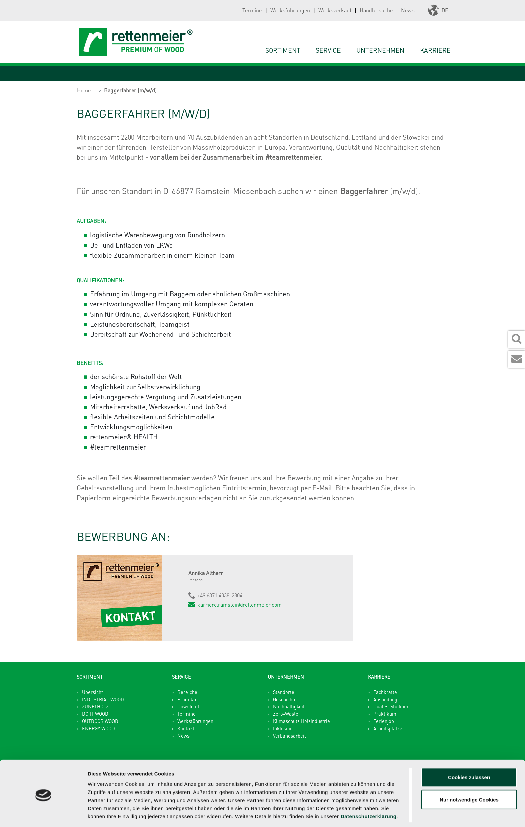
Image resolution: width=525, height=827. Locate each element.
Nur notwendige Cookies (469, 775)
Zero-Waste (285, 714)
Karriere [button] (435, 50)
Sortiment (282, 50)
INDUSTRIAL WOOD (103, 699)
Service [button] (328, 50)
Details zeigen (356, 814)
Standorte (283, 692)
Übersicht (92, 692)
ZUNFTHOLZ (95, 706)
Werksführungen (290, 10)
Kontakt (186, 728)
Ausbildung (385, 699)
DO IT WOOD (95, 714)
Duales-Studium (390, 706)
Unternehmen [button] (380, 50)
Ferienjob (383, 721)
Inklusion (283, 728)
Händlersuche (376, 10)
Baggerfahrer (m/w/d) (130, 90)
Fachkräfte (385, 692)
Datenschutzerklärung (369, 792)
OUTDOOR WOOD (100, 721)
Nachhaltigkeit (289, 706)
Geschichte (285, 699)
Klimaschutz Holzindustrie (301, 721)
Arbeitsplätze (387, 728)
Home (84, 90)
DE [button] (438, 10)
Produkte (187, 699)
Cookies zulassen (469, 753)
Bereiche (187, 692)
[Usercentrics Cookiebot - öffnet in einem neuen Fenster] (43, 814)
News (408, 10)
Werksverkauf (334, 10)
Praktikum (384, 714)
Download (188, 706)
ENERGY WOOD (98, 728)
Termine (252, 10)
